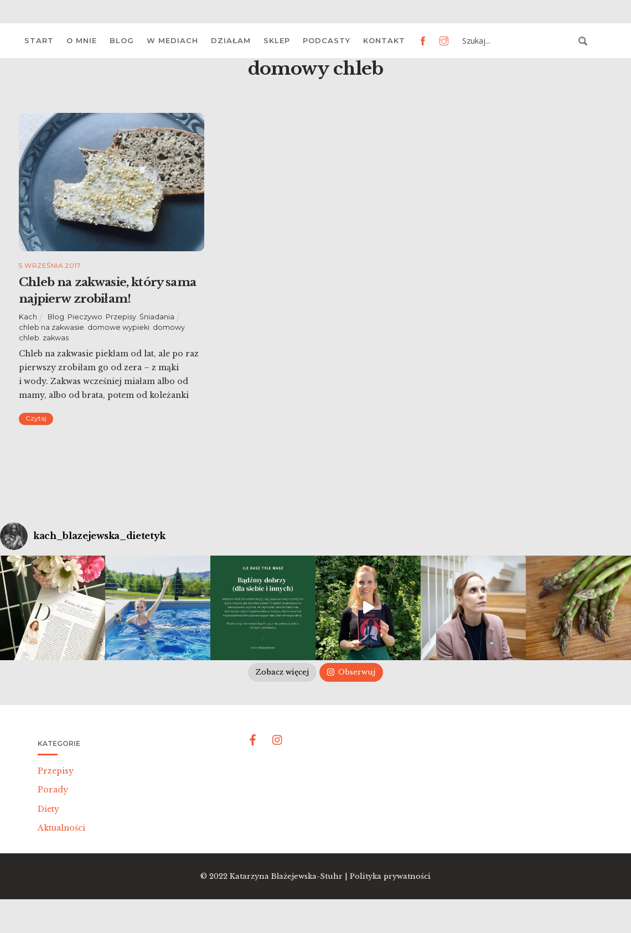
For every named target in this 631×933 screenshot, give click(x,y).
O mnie (81, 40)
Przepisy (121, 317)
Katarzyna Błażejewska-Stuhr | (290, 876)
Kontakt (384, 40)
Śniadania (156, 317)
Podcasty (326, 40)
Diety (48, 809)
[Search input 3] (517, 41)
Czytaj (35, 418)
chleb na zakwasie (51, 327)
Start (39, 40)
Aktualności (61, 828)
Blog (122, 40)
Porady (53, 790)
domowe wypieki (118, 327)
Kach (28, 317)
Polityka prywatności (390, 876)
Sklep (276, 40)
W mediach (172, 40)
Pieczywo (85, 317)
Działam (231, 40)
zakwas (56, 338)
